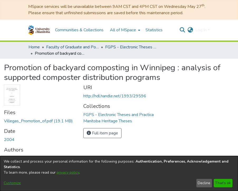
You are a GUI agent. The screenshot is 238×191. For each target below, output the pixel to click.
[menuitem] (124, 30)
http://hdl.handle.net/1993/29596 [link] (114, 96)
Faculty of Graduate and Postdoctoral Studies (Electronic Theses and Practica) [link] (72, 47)
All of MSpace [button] (123, 30)
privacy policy (68, 172)
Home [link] (34, 47)
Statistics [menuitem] (154, 30)
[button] (39, 30)
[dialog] (119, 173)
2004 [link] (9, 140)
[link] (38, 121)
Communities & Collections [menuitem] (79, 30)
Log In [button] (201, 30)
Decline (204, 182)
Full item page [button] (102, 133)
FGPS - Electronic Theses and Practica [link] (131, 47)
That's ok (223, 182)
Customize (12, 182)
